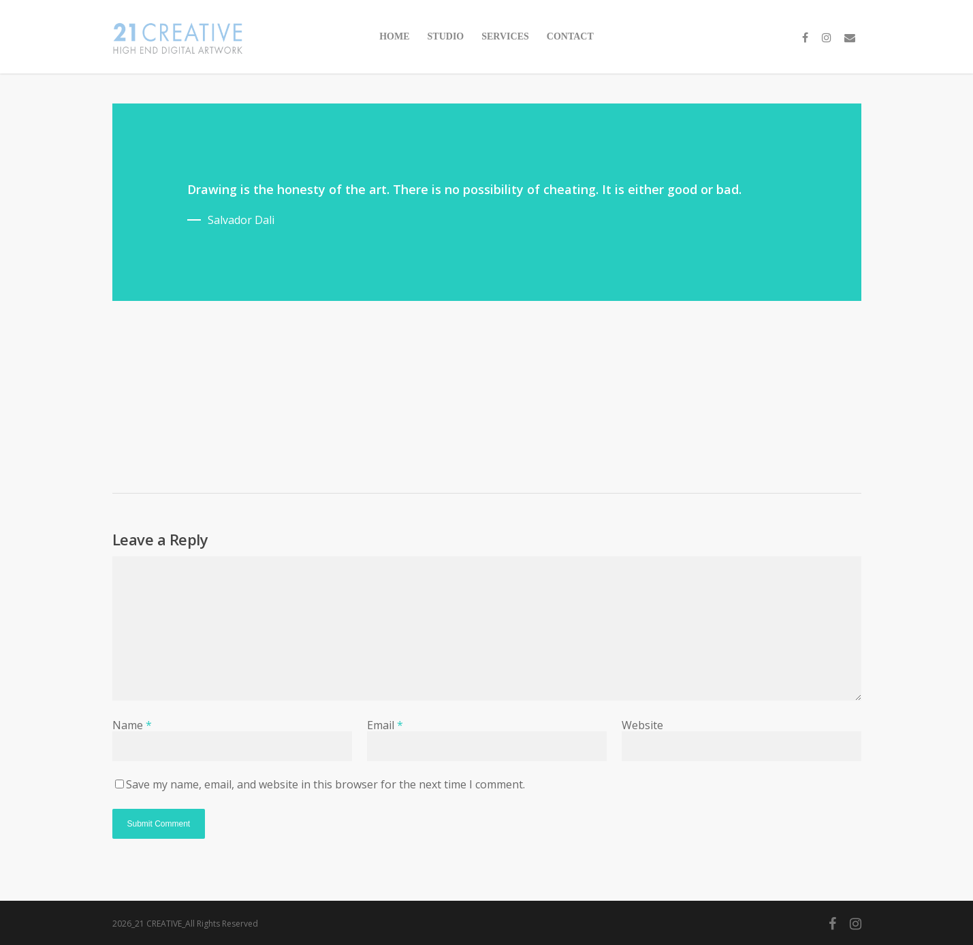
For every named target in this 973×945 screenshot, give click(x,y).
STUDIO (446, 36)
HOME (394, 36)
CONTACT (570, 36)
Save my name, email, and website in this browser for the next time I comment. (325, 784)
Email (385, 725)
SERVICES (505, 36)
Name (132, 725)
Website (642, 725)
